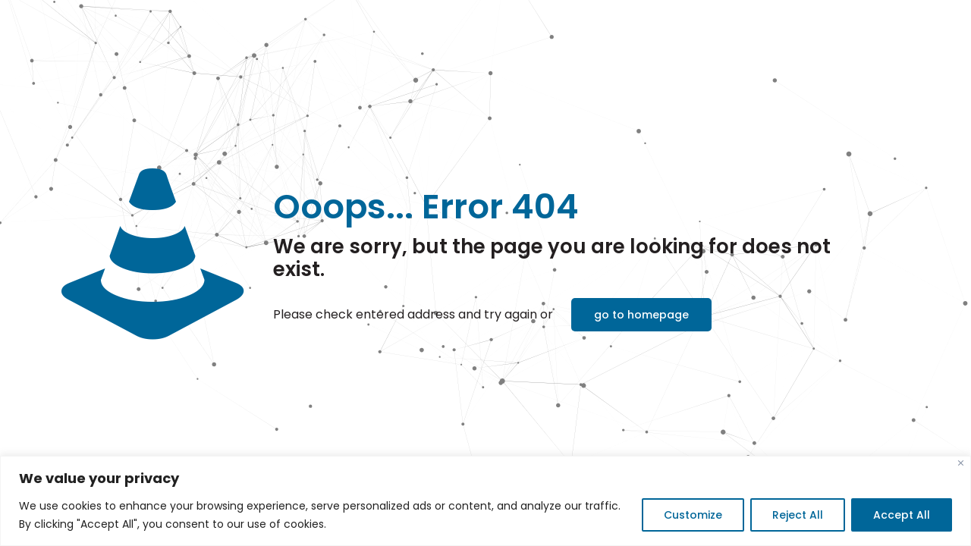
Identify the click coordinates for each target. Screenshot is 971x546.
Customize (693, 514)
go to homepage (641, 314)
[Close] (960, 463)
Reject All (797, 514)
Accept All (901, 514)
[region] (485, 501)
